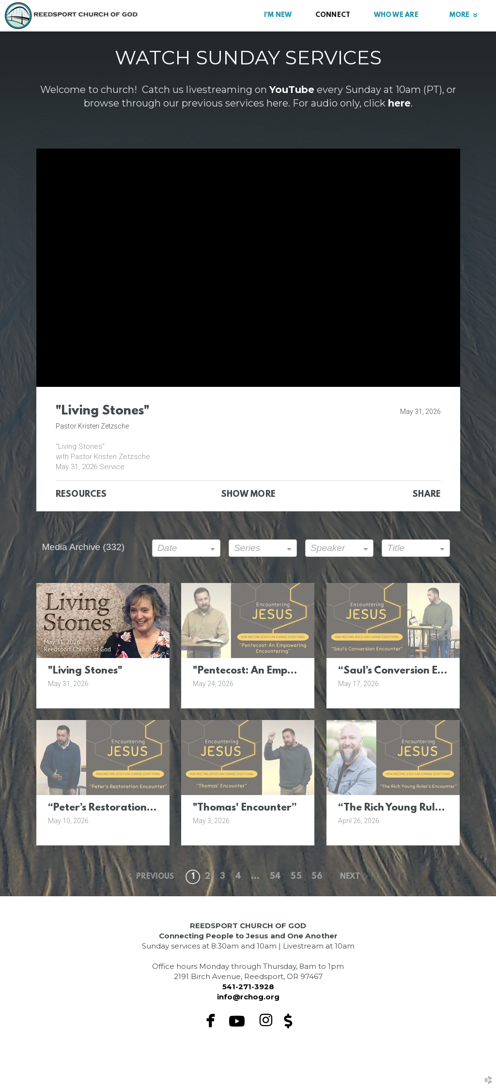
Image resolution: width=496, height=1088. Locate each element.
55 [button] (296, 877)
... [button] (255, 877)
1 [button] (193, 877)
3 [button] (222, 877)
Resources (81, 495)
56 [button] (317, 877)
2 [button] (207, 877)
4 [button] (238, 877)
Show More (248, 495)
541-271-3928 (248, 986)
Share (426, 495)
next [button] (350, 877)
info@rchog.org (248, 996)
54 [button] (275, 877)
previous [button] (155, 877)
